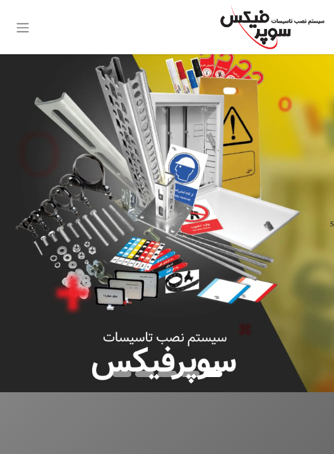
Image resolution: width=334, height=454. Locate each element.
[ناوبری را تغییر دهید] (22, 26)
